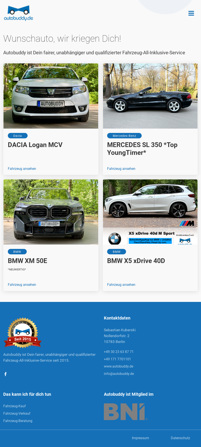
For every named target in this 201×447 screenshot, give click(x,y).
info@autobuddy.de (119, 374)
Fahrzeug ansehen (22, 169)
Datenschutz (180, 438)
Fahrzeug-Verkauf (17, 413)
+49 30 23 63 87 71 (119, 352)
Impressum (140, 438)
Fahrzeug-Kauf (14, 406)
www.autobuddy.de (118, 366)
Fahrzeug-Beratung (18, 421)
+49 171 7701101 (117, 359)
